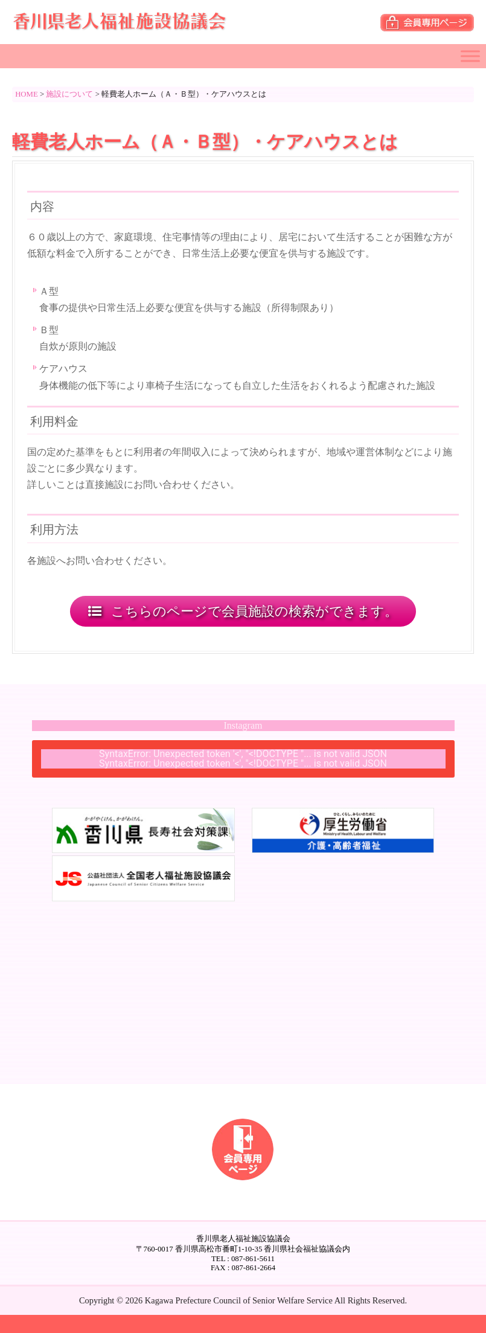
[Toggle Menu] (470, 56)
